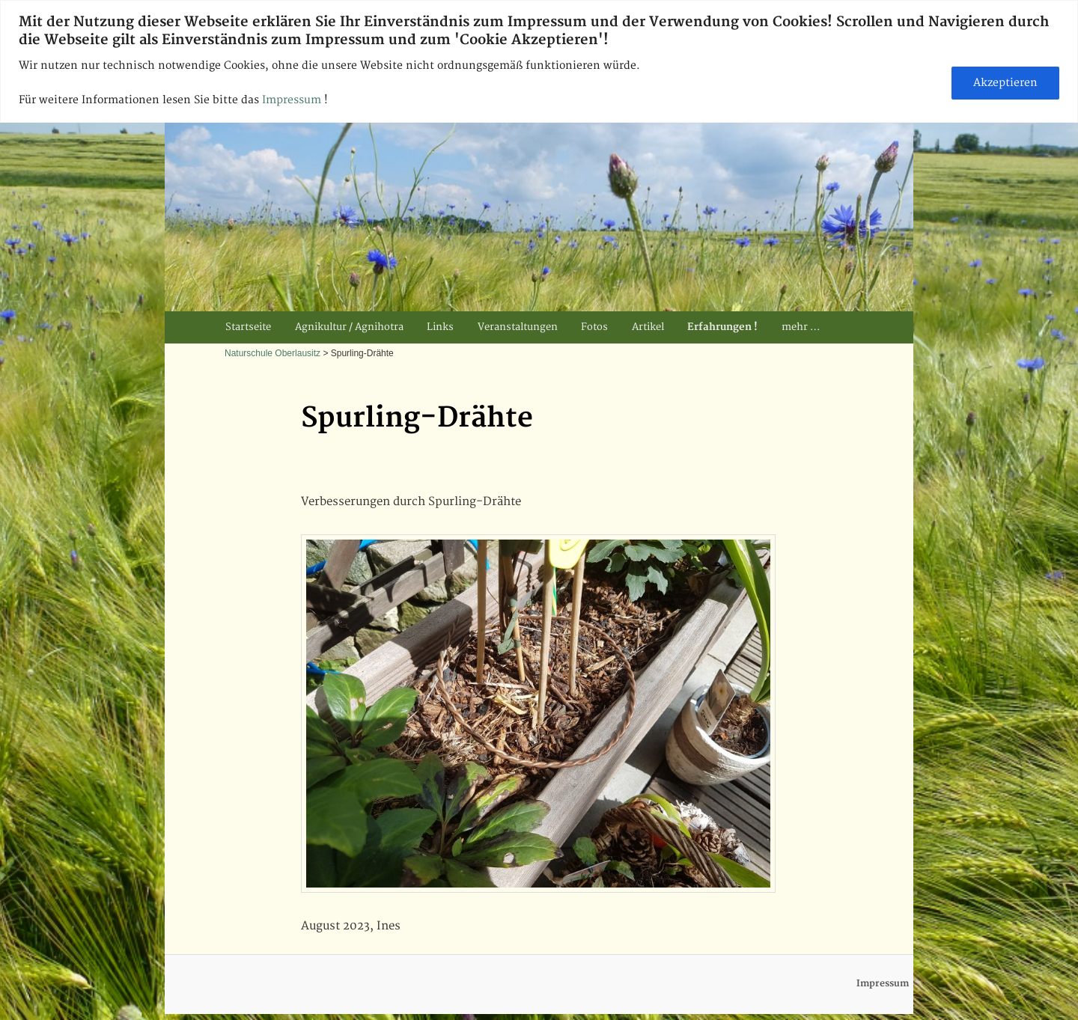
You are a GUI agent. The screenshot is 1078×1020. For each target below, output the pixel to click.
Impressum (293, 100)
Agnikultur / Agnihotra (349, 327)
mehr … (801, 327)
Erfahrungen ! (722, 327)
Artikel (648, 327)
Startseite (248, 327)
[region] (539, 61)
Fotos (594, 327)
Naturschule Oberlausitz (272, 353)
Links (440, 327)
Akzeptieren (1005, 82)
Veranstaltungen (518, 327)
